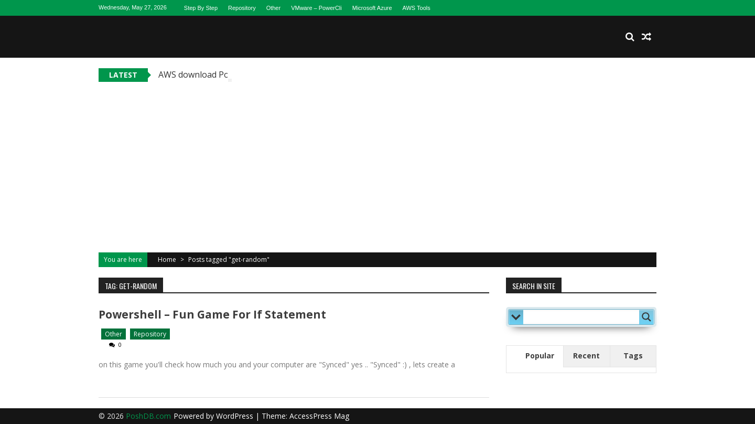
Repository (242, 8)
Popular (539, 356)
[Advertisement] (377, 160)
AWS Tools (416, 8)
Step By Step (201, 8)
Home (167, 259)
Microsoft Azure (372, 8)
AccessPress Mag (319, 416)
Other (273, 8)
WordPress (235, 416)
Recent (586, 356)
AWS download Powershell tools (221, 74)
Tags (633, 356)
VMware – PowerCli (316, 8)
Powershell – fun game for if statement (212, 314)
